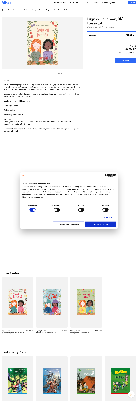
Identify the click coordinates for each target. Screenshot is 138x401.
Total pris (133, 46)
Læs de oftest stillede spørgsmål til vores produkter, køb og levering (31, 377)
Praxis (59, 338)
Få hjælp (95, 2)
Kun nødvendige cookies (69, 224)
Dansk (15, 10)
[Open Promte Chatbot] (131, 394)
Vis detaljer (107, 218)
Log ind (132, 3)
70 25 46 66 (84, 327)
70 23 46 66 (15, 361)
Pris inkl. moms (124, 53)
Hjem (3, 10)
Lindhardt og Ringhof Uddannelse (18, 338)
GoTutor (8, 341)
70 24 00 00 (84, 375)
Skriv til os (84, 331)
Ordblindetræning (19, 341)
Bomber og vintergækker (13, 114)
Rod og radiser (9, 110)
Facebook (115, 384)
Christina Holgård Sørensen (101, 27)
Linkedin (125, 384)
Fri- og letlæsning (25, 10)
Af (88, 27)
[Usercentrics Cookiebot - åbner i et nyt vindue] (106, 175)
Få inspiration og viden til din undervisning (91, 343)
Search (120, 3)
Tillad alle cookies (100, 224)
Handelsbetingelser (116, 395)
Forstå (31, 341)
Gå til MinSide (81, 354)
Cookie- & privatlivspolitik (101, 395)
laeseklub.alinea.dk (11, 131)
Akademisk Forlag (49, 338)
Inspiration (74, 2)
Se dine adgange (108, 2)
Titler (8, 10)
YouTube (120, 384)
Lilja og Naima (39, 10)
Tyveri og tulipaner (11, 105)
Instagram (110, 384)
